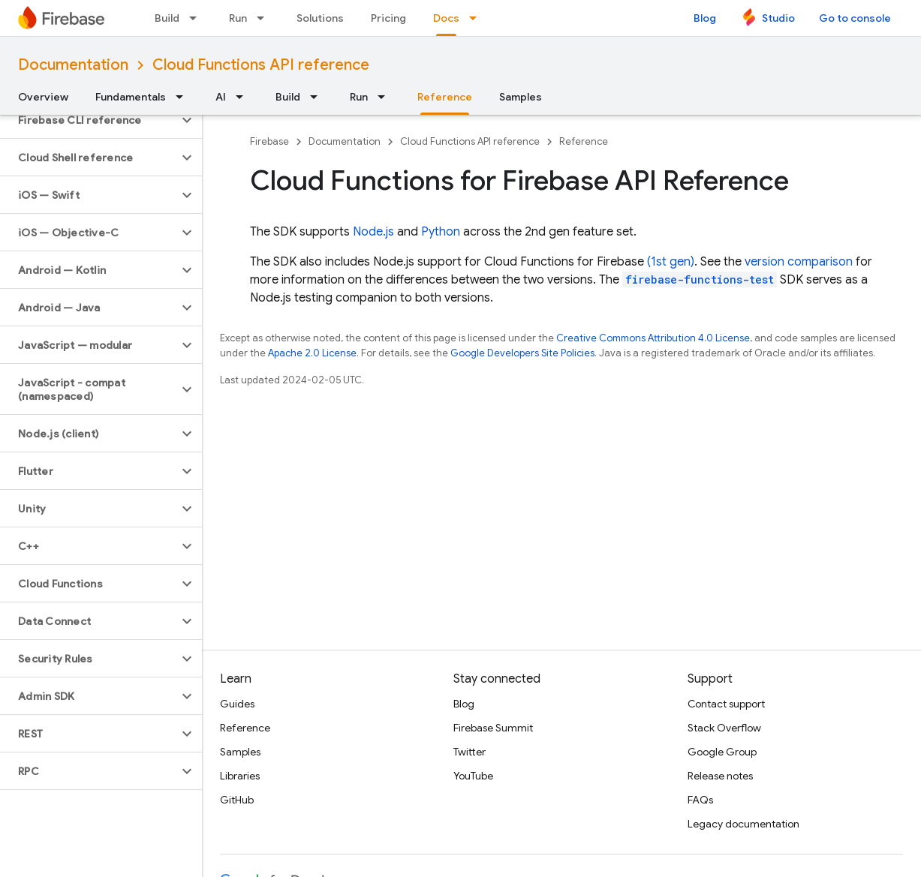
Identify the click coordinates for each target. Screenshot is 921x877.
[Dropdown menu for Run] (265, 18)
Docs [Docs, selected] (446, 18)
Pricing (388, 18)
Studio (778, 18)
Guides (237, 703)
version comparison (799, 261)
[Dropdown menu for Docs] (477, 18)
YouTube (473, 775)
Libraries (240, 775)
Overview (43, 97)
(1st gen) (670, 261)
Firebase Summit (493, 727)
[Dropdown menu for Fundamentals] (184, 97)
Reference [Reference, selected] (444, 97)
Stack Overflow (724, 727)
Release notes (720, 775)
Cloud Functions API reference (260, 65)
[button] (89, 120)
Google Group (722, 751)
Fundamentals (130, 97)
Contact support (726, 703)
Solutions (320, 18)
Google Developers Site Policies (522, 353)
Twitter (469, 751)
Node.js (373, 231)
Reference (583, 141)
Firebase (269, 141)
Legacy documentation (743, 823)
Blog (705, 18)
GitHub (237, 799)
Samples (520, 97)
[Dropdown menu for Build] (197, 18)
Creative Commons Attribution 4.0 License (653, 338)
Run (238, 18)
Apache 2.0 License (312, 353)
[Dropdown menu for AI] (244, 97)
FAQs (700, 799)
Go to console (855, 18)
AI (220, 97)
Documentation (73, 65)
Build (167, 18)
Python (440, 231)
